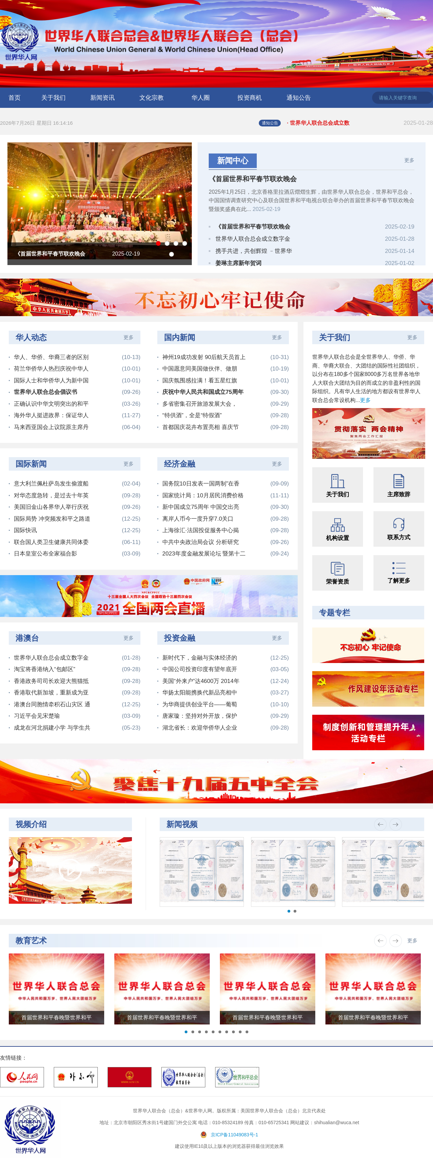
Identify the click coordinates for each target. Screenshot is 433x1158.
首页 (14, 97)
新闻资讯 (102, 97)
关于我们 (53, 97)
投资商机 (249, 97)
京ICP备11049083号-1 (234, 1134)
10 (247, 1032)
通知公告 (299, 97)
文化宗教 (151, 97)
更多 (409, 160)
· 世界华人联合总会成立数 (360, 123)
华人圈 (200, 97)
